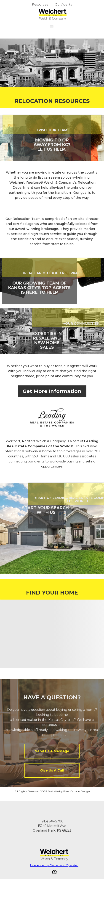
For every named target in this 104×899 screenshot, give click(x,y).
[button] (52, 27)
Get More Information (52, 391)
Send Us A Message (52, 751)
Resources (40, 4)
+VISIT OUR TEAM (52, 130)
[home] (51, 14)
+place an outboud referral (51, 273)
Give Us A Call (52, 770)
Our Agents (63, 4)
